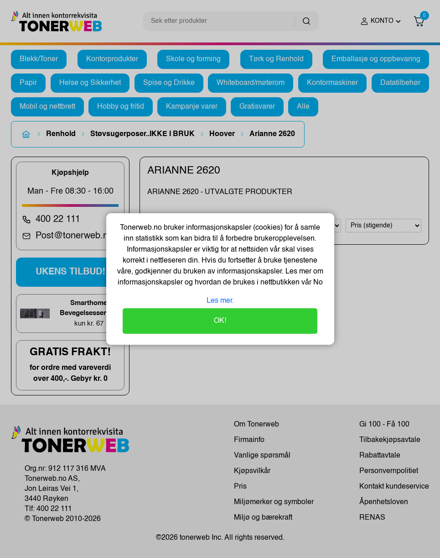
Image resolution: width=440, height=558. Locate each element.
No (317, 282)
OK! (220, 321)
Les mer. (220, 301)
